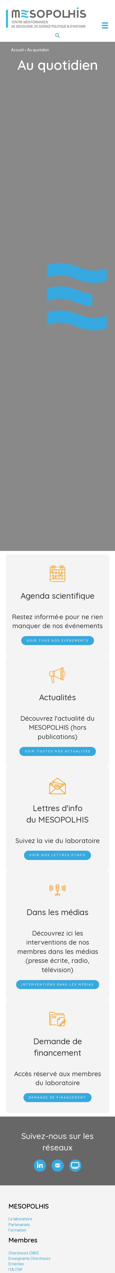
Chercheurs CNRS (23, 1253)
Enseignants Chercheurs (29, 1258)
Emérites (16, 1264)
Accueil (17, 50)
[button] (40, 1165)
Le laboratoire (20, 1219)
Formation (17, 1230)
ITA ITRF (15, 1270)
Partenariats (19, 1224)
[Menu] (105, 25)
